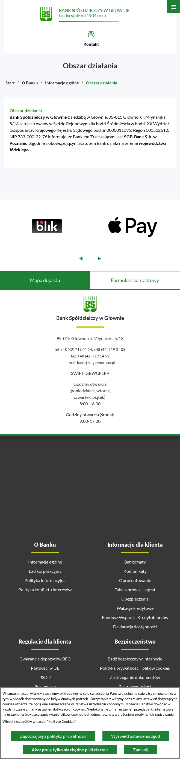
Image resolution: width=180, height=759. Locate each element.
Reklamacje (45, 686)
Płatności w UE (45, 668)
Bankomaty (135, 561)
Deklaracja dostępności (135, 626)
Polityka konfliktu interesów (45, 589)
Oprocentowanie (135, 580)
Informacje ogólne (62, 82)
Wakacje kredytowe (135, 608)
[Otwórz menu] (173, 6)
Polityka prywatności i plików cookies (135, 668)
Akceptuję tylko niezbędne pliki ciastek (70, 749)
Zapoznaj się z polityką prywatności (53, 736)
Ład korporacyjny (45, 571)
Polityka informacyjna (45, 580)
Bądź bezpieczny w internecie (135, 658)
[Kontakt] (91, 39)
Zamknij (140, 749)
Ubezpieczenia (135, 598)
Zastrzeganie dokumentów (135, 677)
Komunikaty (135, 571)
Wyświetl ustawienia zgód (135, 736)
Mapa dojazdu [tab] (45, 280)
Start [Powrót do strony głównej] (10, 82)
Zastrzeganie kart (135, 686)
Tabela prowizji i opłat (135, 589)
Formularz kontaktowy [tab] (135, 280)
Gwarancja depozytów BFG (45, 658)
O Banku (30, 82)
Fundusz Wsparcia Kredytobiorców (135, 617)
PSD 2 (45, 677)
